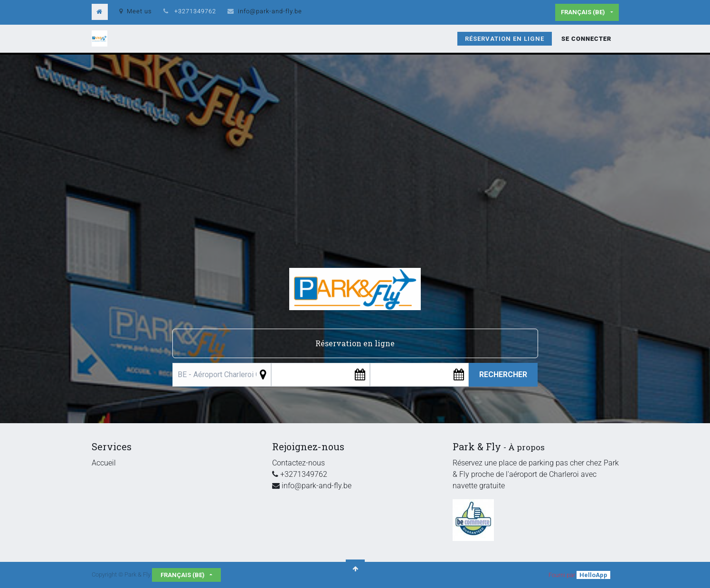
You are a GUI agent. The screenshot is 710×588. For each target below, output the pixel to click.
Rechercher (503, 374)
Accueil (104, 462)
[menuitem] (504, 39)
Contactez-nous (298, 462)
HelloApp (593, 575)
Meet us (135, 11)
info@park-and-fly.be (270, 11)
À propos (526, 447)
